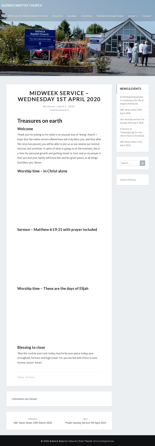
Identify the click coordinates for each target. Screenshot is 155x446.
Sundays (71, 15)
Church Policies (128, 179)
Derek (51, 106)
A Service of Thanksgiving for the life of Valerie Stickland (132, 132)
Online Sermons (26, 377)
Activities (86, 15)
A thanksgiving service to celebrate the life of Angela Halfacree (132, 100)
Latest (132, 15)
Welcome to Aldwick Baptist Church (26, 15)
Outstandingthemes (103, 441)
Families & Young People (109, 15)
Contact (146, 15)
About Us (57, 15)
